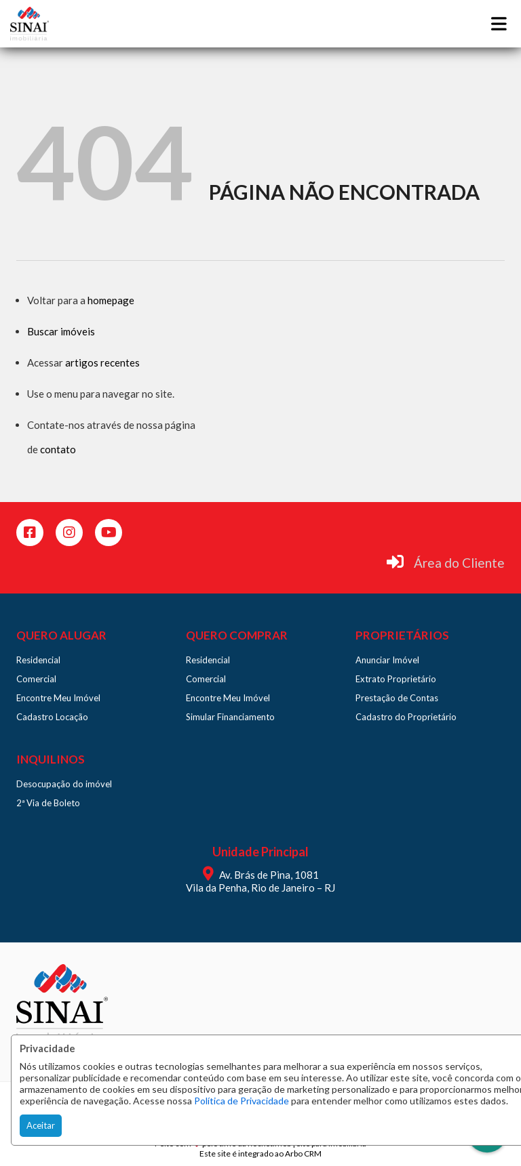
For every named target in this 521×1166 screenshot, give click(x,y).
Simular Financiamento (230, 716)
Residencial (38, 659)
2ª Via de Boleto (48, 802)
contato (58, 449)
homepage (111, 300)
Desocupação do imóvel (64, 783)
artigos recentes (102, 362)
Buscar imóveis (61, 331)
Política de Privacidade (241, 1100)
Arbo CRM (303, 1153)
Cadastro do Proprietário (406, 716)
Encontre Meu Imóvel (58, 697)
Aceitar (40, 1125)
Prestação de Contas (396, 697)
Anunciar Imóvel (387, 659)
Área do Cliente (459, 562)
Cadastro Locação (52, 716)
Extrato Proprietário (395, 678)
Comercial (36, 678)
